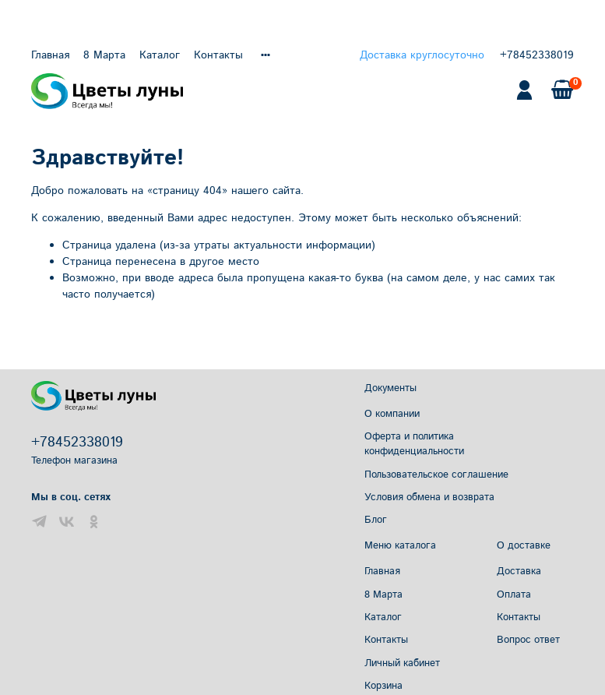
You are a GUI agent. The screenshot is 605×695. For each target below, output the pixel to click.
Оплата (514, 594)
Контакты (218, 55)
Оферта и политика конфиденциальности (414, 443)
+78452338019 (537, 55)
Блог (375, 520)
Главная (50, 55)
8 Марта (104, 55)
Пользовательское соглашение (436, 474)
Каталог (159, 55)
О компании (392, 414)
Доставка (519, 571)
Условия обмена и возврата (429, 497)
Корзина (383, 686)
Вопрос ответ (528, 640)
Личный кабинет (402, 663)
